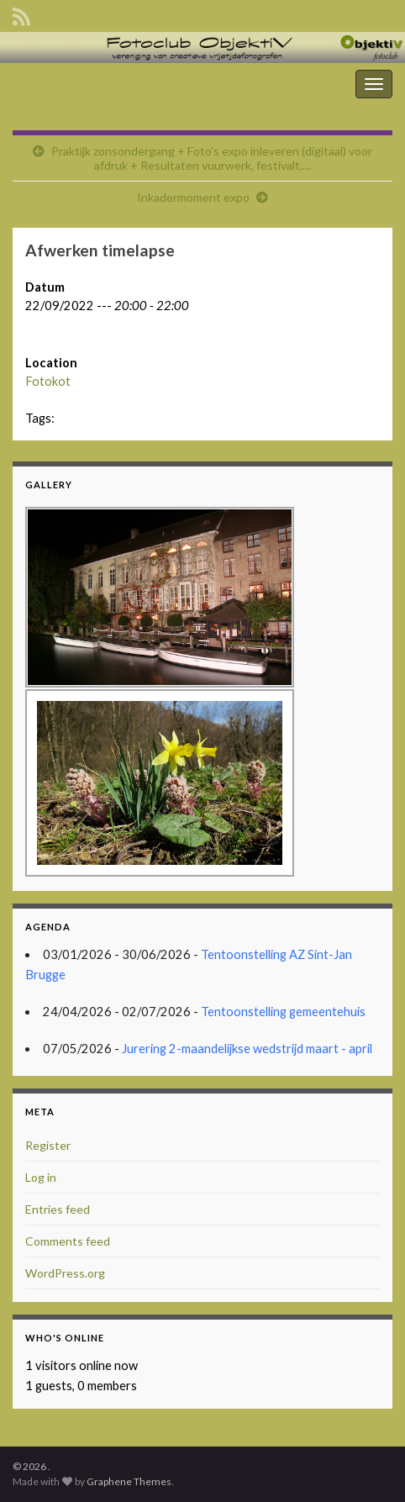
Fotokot (48, 381)
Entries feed (57, 1209)
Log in (40, 1177)
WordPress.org (65, 1273)
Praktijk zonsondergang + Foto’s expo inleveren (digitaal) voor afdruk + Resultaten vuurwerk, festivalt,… (211, 158)
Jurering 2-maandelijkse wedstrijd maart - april (247, 1048)
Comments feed (67, 1241)
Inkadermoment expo (193, 197)
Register (48, 1145)
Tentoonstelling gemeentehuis (283, 1011)
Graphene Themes (129, 1481)
